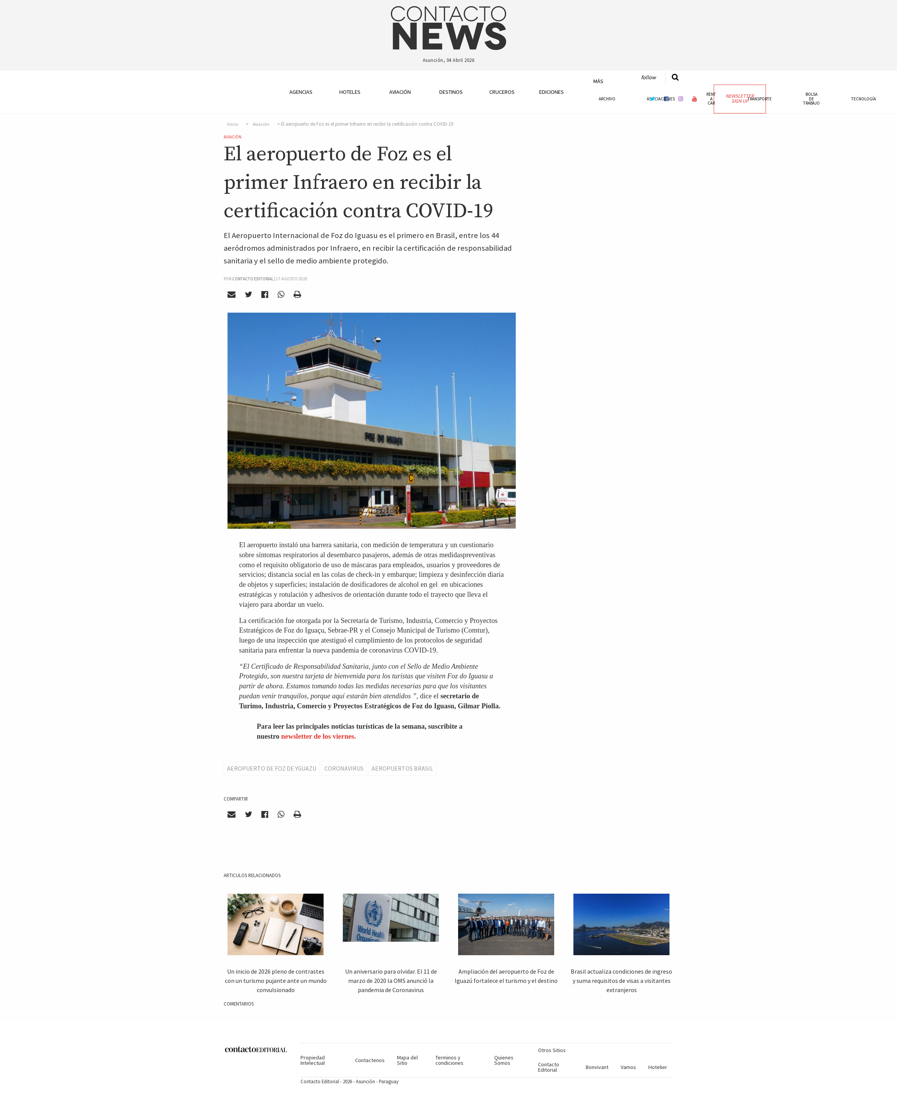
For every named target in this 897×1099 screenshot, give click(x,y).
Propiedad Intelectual (313, 1060)
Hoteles (349, 91)
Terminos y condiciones (449, 1060)
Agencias (300, 91)
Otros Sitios (552, 1050)
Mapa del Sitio (407, 1060)
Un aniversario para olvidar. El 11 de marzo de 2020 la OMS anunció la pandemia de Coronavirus (391, 980)
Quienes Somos (503, 1060)
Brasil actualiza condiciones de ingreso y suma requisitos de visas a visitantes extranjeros (621, 980)
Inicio (232, 124)
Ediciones (551, 91)
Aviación (400, 91)
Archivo (607, 99)
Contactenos (370, 1060)
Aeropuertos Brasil (402, 768)
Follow (648, 77)
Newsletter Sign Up (740, 98)
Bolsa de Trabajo (811, 98)
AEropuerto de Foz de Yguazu (271, 768)
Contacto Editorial (548, 1067)
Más (598, 81)
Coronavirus (344, 768)
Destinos (451, 91)
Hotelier (657, 1067)
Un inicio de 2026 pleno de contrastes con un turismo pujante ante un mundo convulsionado (276, 980)
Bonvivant (597, 1067)
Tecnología (863, 99)
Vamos (628, 1067)
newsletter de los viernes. (318, 736)
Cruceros (501, 91)
